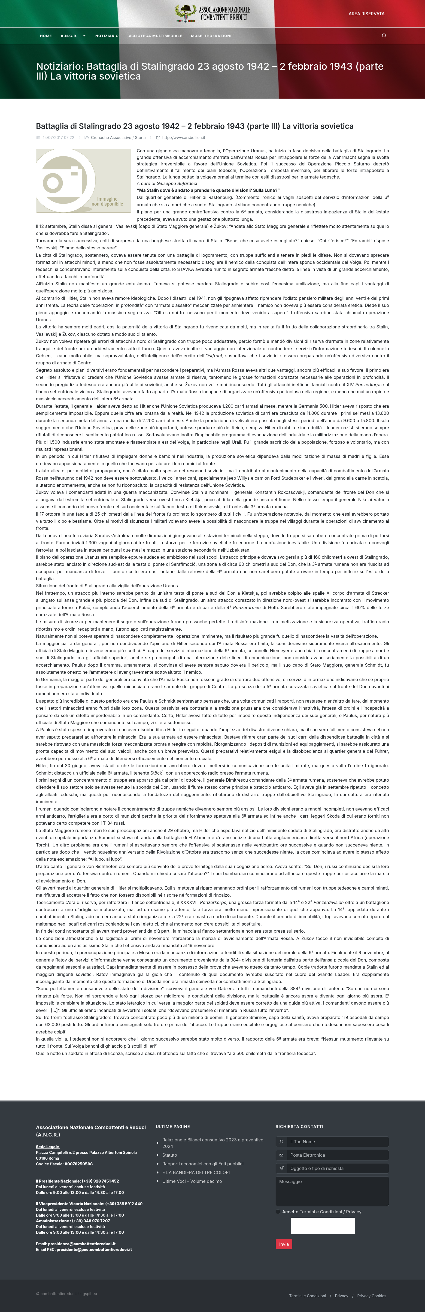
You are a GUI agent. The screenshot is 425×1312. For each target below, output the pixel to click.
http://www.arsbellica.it (180, 137)
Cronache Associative (111, 137)
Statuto (169, 1155)
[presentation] (323, 1226)
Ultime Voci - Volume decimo (192, 1181)
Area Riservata (367, 13)
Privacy (354, 1211)
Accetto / (322, 1211)
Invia (284, 1244)
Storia (140, 137)
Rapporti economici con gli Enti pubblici (203, 1163)
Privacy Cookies (371, 1295)
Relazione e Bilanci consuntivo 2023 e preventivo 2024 (212, 1143)
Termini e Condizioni (321, 1211)
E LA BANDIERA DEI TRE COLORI (196, 1172)
